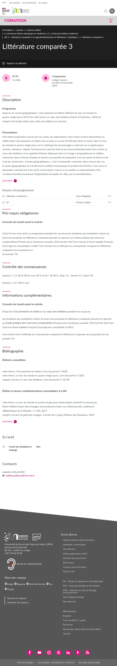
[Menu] (105, 11)
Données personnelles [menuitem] (89, 662)
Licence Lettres (33, 30)
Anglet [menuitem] (10, 584)
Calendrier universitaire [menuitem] (74, 544)
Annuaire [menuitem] (68, 562)
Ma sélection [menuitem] (69, 549)
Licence (19, 30)
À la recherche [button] (29, 2)
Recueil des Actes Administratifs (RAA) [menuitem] (82, 629)
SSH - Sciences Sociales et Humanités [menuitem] (81, 585)
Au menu (43, 2)
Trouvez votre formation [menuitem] (74, 567)
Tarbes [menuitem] (10, 589)
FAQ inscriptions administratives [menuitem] (78, 540)
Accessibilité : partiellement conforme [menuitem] (56, 662)
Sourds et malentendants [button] (24, 564)
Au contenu (14, 2)
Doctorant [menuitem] (68, 624)
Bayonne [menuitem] (21, 584)
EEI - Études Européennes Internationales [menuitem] (83, 581)
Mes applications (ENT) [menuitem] (75, 553)
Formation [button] (15, 20)
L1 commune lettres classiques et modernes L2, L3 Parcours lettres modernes (41, 33)
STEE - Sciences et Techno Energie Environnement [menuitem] (79, 591)
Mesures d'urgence (16, 598)
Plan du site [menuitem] (68, 571)
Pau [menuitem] (51, 584)
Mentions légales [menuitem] (25, 662)
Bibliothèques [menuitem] (69, 611)
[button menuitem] (112, 11)
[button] (101, 20)
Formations (7, 30)
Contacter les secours (18, 602)
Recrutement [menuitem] (69, 601)
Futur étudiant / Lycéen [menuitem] (74, 620)
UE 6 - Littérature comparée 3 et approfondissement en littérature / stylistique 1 (41, 37)
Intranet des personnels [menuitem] (74, 558)
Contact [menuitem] (67, 633)
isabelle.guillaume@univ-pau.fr (20, 475)
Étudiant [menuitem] (67, 615)
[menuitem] (30, 652)
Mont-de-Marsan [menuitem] (37, 584)
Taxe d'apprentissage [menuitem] (73, 597)
